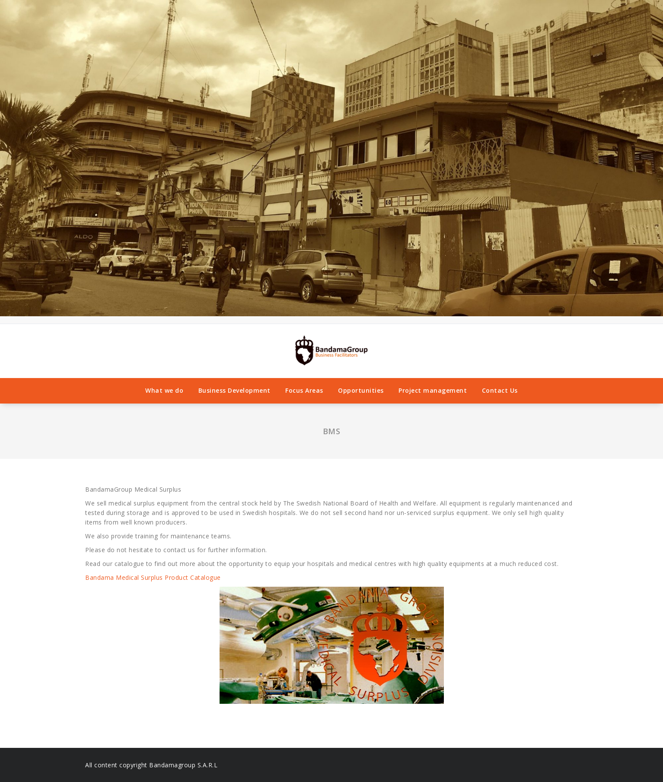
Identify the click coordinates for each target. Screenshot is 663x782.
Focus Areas (304, 390)
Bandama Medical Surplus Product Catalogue (154, 577)
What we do (164, 390)
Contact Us (500, 390)
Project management (432, 390)
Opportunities (361, 390)
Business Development (234, 390)
